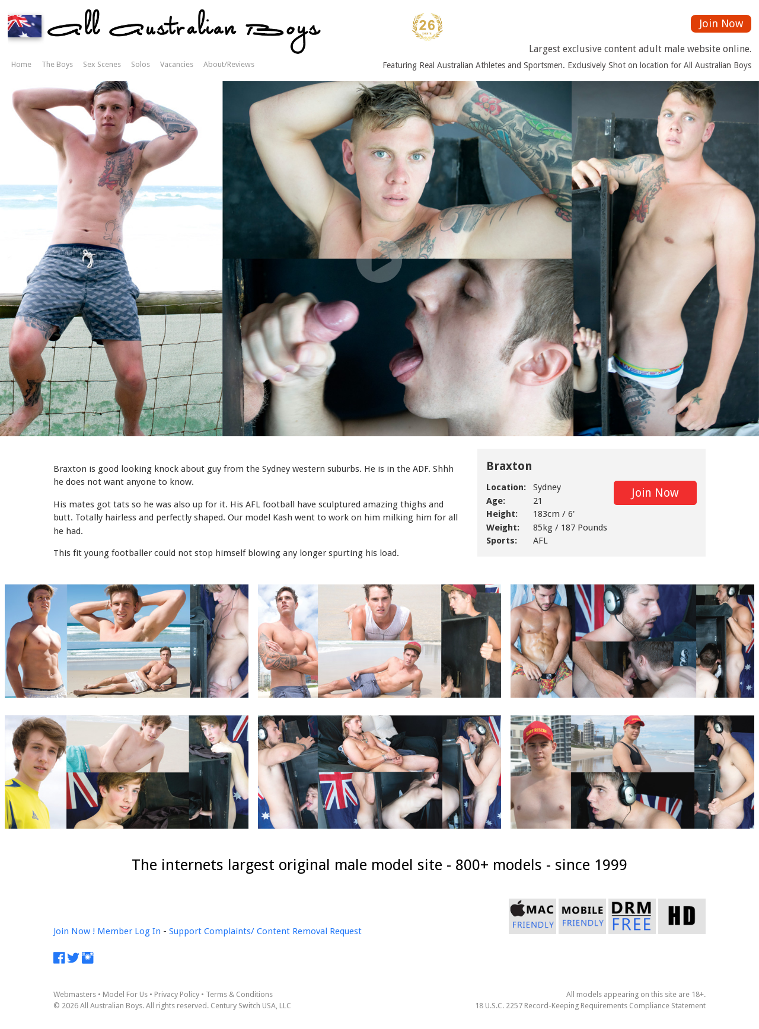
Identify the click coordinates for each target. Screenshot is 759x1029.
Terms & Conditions (239, 994)
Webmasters (74, 994)
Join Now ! (74, 931)
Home (21, 64)
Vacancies (176, 64)
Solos (140, 64)
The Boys (57, 64)
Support (185, 931)
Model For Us (125, 994)
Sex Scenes (102, 64)
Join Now (721, 23)
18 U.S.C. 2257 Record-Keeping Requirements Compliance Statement (590, 1005)
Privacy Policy (176, 994)
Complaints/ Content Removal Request (283, 931)
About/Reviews (228, 64)
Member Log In (129, 931)
